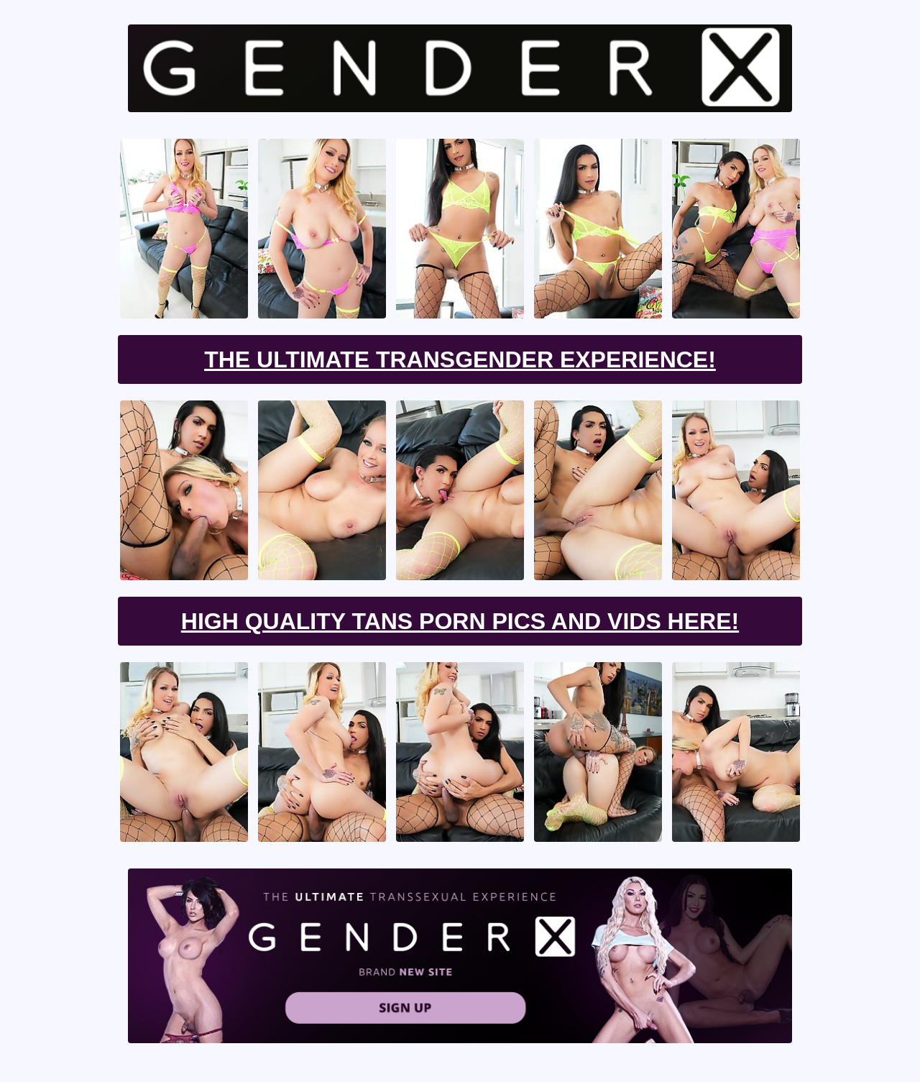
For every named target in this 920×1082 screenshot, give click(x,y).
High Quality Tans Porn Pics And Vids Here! (460, 621)
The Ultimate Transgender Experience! (460, 359)
